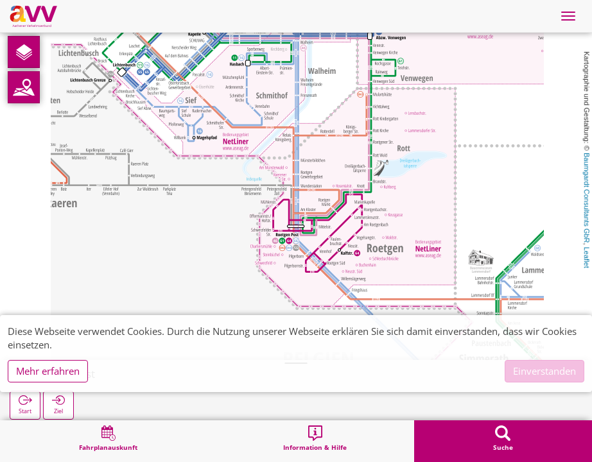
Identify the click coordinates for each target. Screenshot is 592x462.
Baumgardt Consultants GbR (587, 198)
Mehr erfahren (48, 370)
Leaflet (587, 257)
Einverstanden (544, 370)
